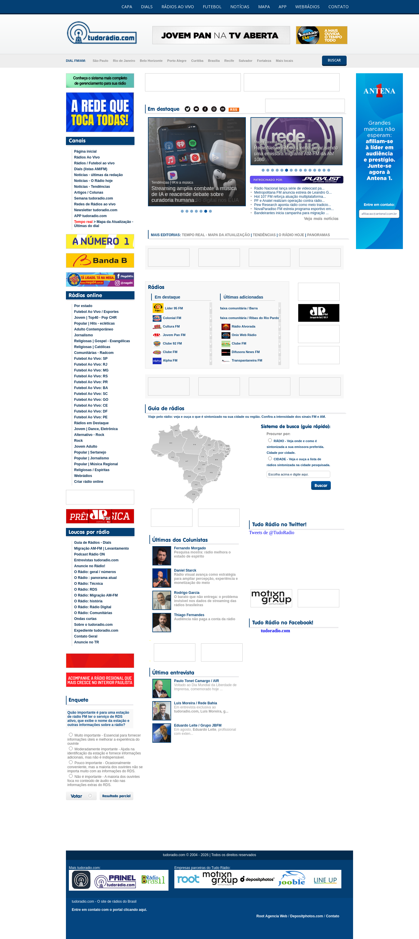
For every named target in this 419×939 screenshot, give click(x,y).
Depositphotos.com (306, 916)
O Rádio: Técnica (88, 584)
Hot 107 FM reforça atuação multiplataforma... (288, 197)
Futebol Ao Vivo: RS (91, 376)
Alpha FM (165, 361)
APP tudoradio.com (90, 216)
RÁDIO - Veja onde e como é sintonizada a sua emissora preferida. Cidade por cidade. (295, 446)
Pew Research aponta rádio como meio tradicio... (291, 205)
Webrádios (83, 476)
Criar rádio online (88, 482)
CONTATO (338, 6)
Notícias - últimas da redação (98, 175)
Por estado (83, 306)
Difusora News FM (241, 352)
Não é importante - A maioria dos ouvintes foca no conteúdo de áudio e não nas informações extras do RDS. (103, 781)
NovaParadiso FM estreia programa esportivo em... (292, 209)
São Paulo (100, 60)
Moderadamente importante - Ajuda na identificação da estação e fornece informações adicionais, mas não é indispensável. (104, 753)
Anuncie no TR (86, 642)
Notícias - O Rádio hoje (93, 181)
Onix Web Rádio (239, 335)
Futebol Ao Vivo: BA (91, 388)
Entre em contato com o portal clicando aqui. (109, 910)
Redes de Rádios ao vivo (94, 204)
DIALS (147, 6)
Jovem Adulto (85, 446)
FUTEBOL (212, 6)
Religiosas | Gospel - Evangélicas (102, 341)
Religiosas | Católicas (92, 347)
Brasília (214, 60)
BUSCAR (334, 60)
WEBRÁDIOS (307, 6)
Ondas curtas (85, 619)
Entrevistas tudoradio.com (96, 560)
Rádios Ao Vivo (87, 157)
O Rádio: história (88, 601)
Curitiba (197, 60)
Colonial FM (167, 318)
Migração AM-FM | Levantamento (101, 548)
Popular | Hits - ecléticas (94, 323)
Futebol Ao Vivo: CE (91, 405)
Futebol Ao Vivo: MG (91, 370)
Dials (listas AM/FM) (90, 169)
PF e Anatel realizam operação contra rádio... (288, 201)
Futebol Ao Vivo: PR (91, 382)
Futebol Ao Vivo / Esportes (96, 312)
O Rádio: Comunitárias (93, 613)
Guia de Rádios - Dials (92, 543)
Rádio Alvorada (238, 327)
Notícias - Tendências (92, 187)
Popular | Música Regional (96, 464)
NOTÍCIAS (239, 6)
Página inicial (85, 151)
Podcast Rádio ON (89, 554)
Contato (332, 916)
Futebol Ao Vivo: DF (91, 411)
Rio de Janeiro (124, 60)
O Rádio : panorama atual (95, 578)
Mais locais (284, 60)
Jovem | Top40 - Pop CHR (95, 318)
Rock (78, 441)
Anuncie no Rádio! (89, 566)
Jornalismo (83, 335)
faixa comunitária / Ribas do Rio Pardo (249, 318)
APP (283, 6)
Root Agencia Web (271, 916)
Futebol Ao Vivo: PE (91, 417)
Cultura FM (166, 327)
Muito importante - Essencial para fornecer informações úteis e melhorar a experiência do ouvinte (104, 739)
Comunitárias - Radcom (94, 353)
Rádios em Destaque (91, 423)
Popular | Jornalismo (91, 458)
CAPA (127, 6)
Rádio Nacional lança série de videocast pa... (288, 188)
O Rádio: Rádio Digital (92, 607)
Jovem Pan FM (169, 335)
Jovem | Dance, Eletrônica (96, 429)
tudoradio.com (275, 630)
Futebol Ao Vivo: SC (91, 394)
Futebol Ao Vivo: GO (91, 400)
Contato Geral (85, 636)
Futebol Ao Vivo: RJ (90, 364)
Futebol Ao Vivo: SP (91, 359)
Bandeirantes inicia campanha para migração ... (290, 213)
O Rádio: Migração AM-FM (96, 595)
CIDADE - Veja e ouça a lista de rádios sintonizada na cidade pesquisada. (298, 461)
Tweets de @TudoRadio (271, 532)
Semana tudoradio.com (93, 198)
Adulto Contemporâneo (93, 329)
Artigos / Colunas (88, 192)
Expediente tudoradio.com (96, 630)
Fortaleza (264, 60)
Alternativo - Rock (89, 435)
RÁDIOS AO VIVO (177, 6)
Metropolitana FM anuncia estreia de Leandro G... (291, 192)
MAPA (264, 6)
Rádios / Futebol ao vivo (94, 163)
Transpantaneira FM (242, 361)
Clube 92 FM (167, 344)
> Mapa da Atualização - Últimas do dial (103, 224)
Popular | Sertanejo (90, 452)
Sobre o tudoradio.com (93, 625)
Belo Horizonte (151, 60)
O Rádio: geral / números (95, 572)
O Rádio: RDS (85, 589)
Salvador (245, 60)
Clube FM (165, 352)
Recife (229, 60)
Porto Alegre (177, 60)
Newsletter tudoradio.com (95, 210)
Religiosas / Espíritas (92, 470)
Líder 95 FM (168, 308)
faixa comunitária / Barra (239, 308)
